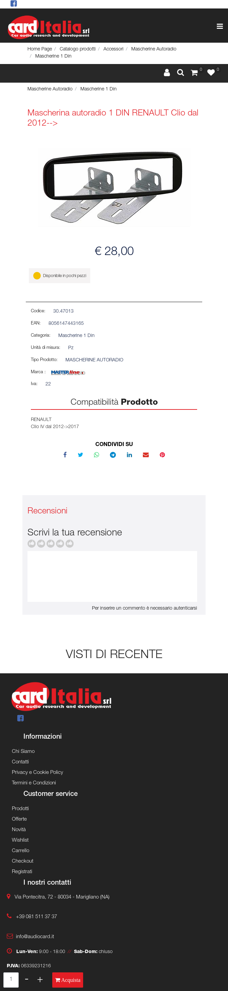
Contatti (20, 762)
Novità (19, 829)
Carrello (20, 850)
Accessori (113, 49)
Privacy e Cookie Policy (37, 772)
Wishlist (20, 840)
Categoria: (41, 336)
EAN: (36, 323)
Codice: (38, 311)
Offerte (19, 819)
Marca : (38, 372)
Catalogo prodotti (78, 49)
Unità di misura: (45, 348)
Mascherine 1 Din (53, 56)
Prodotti (20, 808)
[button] (180, 73)
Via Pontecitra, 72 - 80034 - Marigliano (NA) (62, 897)
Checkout (22, 861)
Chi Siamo (23, 751)
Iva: (34, 384)
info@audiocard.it (35, 937)
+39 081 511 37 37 (36, 917)
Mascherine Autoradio (153, 49)
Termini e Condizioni (34, 783)
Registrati (22, 871)
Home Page (39, 49)
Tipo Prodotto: (44, 360)
